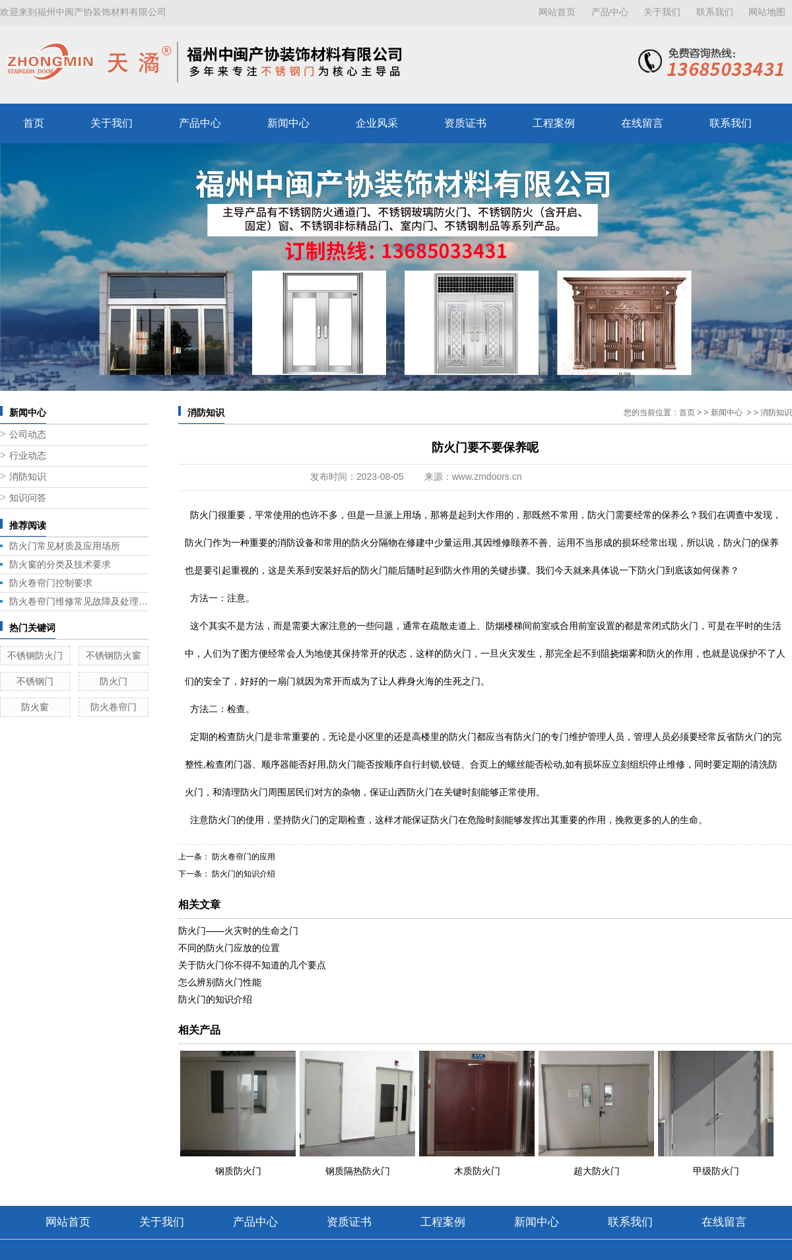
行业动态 (27, 456)
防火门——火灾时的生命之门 (238, 930)
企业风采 (377, 123)
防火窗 (35, 707)
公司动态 (27, 435)
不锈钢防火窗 (113, 655)
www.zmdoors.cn (487, 476)
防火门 (113, 681)
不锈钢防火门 (35, 655)
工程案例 (554, 123)
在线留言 (642, 123)
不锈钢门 (34, 681)
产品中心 (609, 12)
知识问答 (27, 498)
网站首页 (557, 12)
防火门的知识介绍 (242, 874)
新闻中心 (288, 123)
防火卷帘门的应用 (242, 856)
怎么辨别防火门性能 (219, 982)
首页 (33, 123)
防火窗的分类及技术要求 (60, 564)
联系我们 (714, 12)
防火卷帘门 (113, 707)
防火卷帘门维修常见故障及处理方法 (78, 601)
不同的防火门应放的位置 (229, 948)
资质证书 (465, 123)
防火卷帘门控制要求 (50, 583)
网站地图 (766, 12)
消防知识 (27, 477)
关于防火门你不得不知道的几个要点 (252, 965)
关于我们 (662, 12)
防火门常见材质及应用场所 (64, 546)
